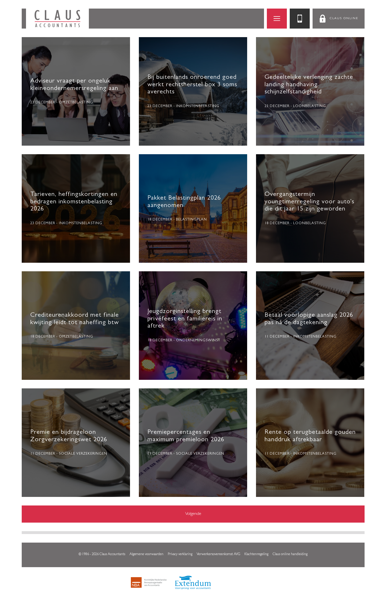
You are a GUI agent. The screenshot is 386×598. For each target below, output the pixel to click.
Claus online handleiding (290, 554)
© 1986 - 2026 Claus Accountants (102, 554)
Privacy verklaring (180, 554)
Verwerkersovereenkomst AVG (218, 554)
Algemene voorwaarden (146, 554)
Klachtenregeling (256, 554)
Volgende (193, 514)
